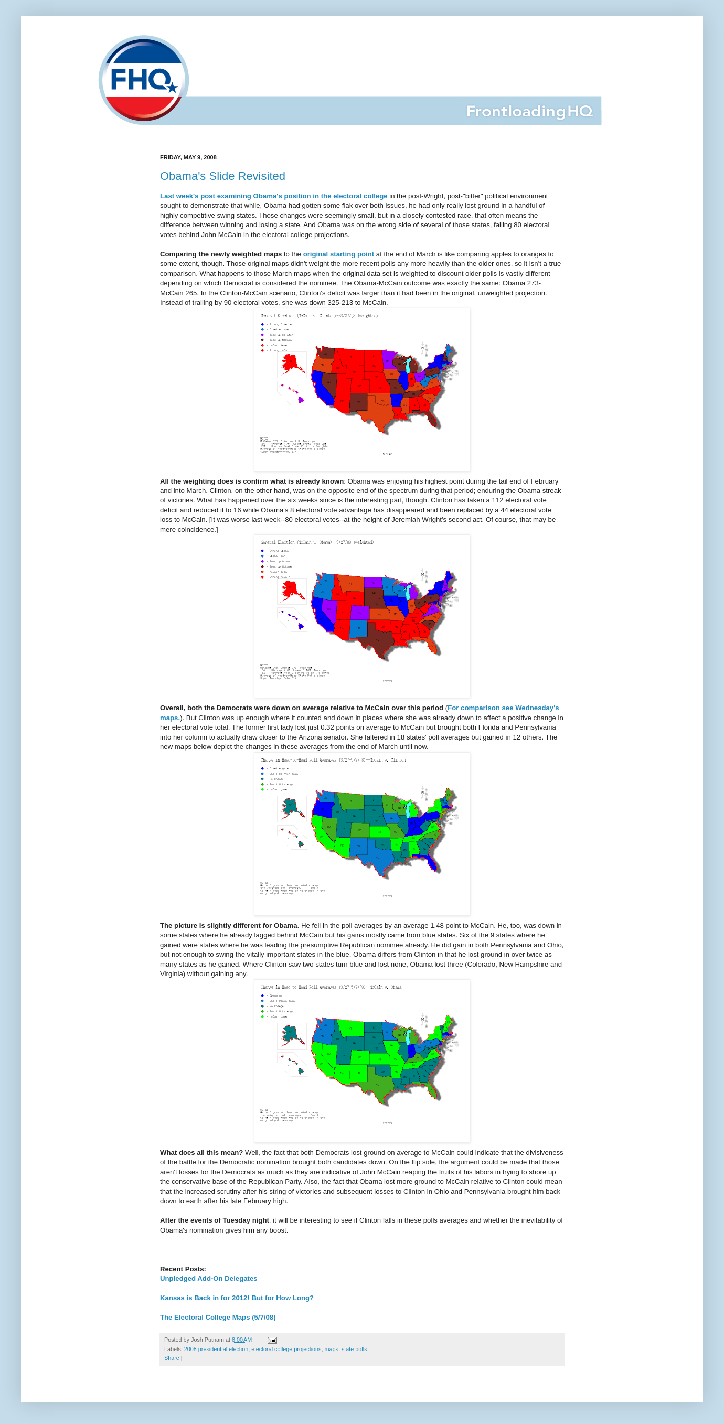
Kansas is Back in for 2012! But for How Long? (237, 1298)
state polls (354, 1349)
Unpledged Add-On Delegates (209, 1278)
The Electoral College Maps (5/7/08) (218, 1317)
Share (171, 1358)
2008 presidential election (216, 1349)
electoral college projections (286, 1349)
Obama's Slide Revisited (222, 176)
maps (331, 1349)
